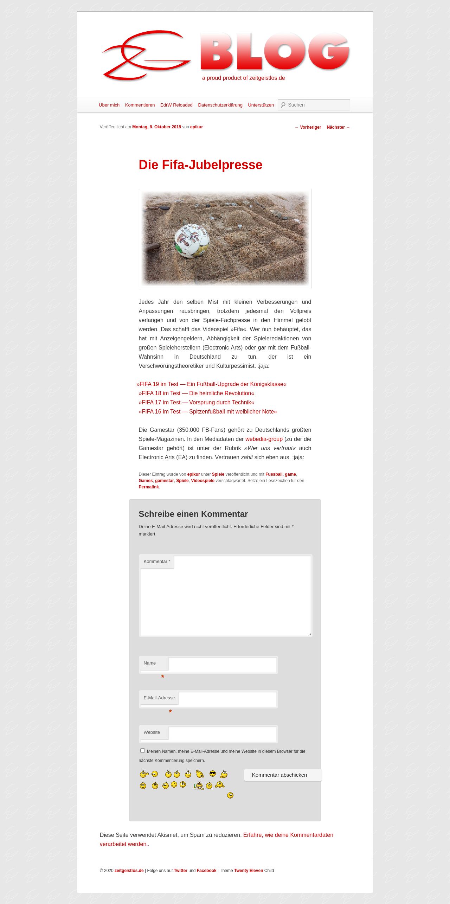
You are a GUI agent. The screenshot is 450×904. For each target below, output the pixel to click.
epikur (196, 126)
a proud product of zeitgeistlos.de (243, 78)
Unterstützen (261, 105)
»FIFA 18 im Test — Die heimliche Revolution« (197, 393)
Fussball (274, 474)
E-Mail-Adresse (159, 700)
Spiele (218, 474)
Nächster (338, 127)
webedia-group (264, 439)
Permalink (149, 487)
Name (154, 665)
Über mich (109, 105)
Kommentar (157, 561)
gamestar (164, 480)
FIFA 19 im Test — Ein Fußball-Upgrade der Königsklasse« (213, 384)
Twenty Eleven (248, 870)
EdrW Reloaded (176, 105)
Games (146, 480)
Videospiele (202, 480)
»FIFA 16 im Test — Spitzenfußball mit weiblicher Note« (208, 412)
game (290, 474)
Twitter (180, 870)
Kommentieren (140, 105)
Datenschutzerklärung (220, 105)
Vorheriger (308, 127)
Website (152, 732)
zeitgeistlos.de (129, 870)
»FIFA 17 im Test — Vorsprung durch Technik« (196, 402)
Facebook (207, 870)
